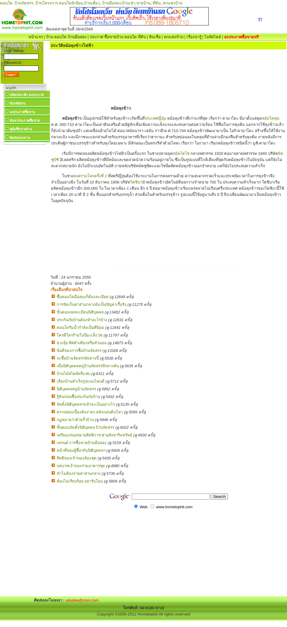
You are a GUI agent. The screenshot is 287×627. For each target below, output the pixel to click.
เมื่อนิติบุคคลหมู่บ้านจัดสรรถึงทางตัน (88, 366)
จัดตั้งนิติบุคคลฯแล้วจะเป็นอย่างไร (86, 404)
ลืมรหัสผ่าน (18, 103)
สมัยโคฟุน (270, 118)
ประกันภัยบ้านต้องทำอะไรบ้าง (82, 320)
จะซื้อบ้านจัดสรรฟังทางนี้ (78, 358)
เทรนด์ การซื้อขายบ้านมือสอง (82, 443)
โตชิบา (136, 182)
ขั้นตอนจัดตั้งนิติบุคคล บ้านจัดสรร (86, 427)
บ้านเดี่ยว (92, 3)
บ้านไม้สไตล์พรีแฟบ (73, 373)
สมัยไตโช (181, 153)
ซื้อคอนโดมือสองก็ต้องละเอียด (83, 297)
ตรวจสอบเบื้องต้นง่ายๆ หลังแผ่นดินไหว (90, 412)
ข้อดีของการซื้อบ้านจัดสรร (79, 350)
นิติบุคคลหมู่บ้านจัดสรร (76, 389)
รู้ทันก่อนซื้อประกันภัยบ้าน (78, 396)
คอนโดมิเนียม (71, 3)
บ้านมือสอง (111, 3)
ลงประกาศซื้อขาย (22, 112)
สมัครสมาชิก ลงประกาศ (27, 95)
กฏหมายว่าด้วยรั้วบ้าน (75, 420)
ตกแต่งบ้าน (172, 3)
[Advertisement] (24, 234)
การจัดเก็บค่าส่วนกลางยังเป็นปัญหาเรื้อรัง (91, 304)
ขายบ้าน (143, 3)
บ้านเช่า (128, 3)
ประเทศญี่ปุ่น (155, 118)
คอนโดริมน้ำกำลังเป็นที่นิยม (80, 327)
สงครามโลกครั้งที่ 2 (90, 176)
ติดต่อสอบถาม (20, 137)
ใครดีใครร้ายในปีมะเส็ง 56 (80, 335)
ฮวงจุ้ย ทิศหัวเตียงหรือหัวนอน (82, 343)
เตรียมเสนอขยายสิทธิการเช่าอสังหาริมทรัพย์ (94, 435)
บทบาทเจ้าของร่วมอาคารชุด (81, 466)
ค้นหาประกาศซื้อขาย (25, 120)
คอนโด (6, 3)
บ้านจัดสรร (23, 3)
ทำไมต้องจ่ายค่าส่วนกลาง (79, 473)
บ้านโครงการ (46, 3)
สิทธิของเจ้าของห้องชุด (77, 458)
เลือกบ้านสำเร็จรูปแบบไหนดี (81, 381)
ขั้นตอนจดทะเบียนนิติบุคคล (80, 312)
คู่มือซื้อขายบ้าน (21, 129)
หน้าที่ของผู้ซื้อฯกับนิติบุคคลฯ (81, 450)
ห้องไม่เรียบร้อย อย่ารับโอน (80, 481)
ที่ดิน (157, 3)
